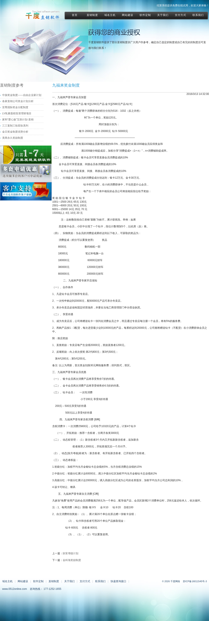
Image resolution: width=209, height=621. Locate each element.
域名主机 (7, 581)
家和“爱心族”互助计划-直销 (18, 119)
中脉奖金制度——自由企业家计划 (21, 95)
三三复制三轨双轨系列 (15, 125)
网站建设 (23, 581)
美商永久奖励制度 (12, 137)
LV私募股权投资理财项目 (16, 113)
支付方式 (85, 581)
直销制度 (54, 581)
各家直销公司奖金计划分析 (18, 101)
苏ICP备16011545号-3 (195, 581)
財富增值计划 (70, 553)
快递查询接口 (118, 581)
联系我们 (100, 581)
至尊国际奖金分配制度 (15, 107)
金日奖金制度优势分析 (15, 131)
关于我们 (69, 581)
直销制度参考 (12, 85)
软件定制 (38, 581)
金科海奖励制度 (72, 560)
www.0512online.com (14, 588)
